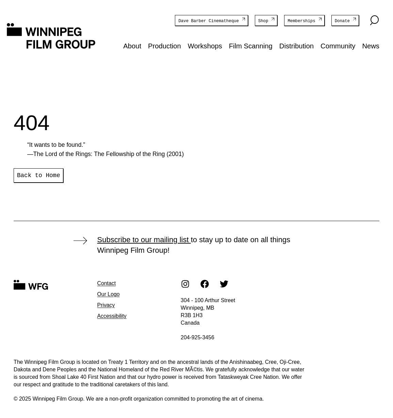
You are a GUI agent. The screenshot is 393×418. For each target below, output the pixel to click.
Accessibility (112, 316)
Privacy (106, 305)
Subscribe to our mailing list (144, 239)
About (132, 45)
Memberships (301, 21)
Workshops (205, 45)
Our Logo (108, 294)
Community (338, 45)
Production (164, 45)
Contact (106, 283)
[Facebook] (204, 283)
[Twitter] (224, 283)
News (370, 45)
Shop (263, 21)
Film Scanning (251, 45)
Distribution (296, 45)
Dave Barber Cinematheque (209, 21)
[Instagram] (185, 283)
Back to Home (38, 175)
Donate (342, 21)
